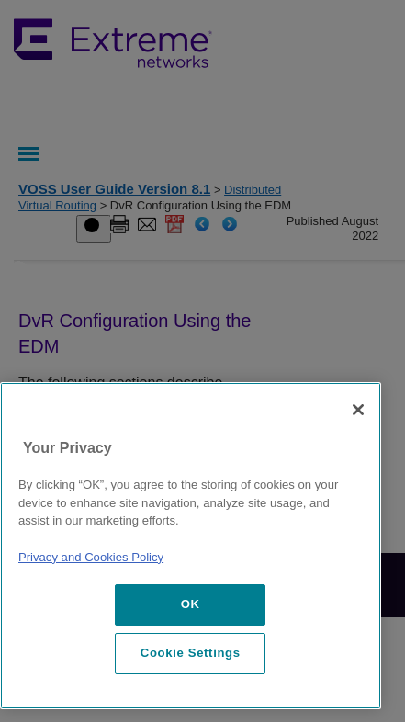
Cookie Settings (191, 653)
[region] (190, 545)
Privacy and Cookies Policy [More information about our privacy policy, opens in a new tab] (90, 557)
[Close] (358, 409)
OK (190, 604)
